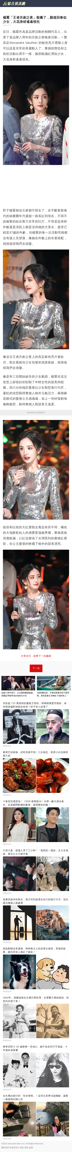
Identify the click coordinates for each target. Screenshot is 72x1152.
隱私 (26, 1147)
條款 (22, 1147)
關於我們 (5, 1147)
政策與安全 (15, 1147)
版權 (31, 1147)
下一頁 (36, 668)
